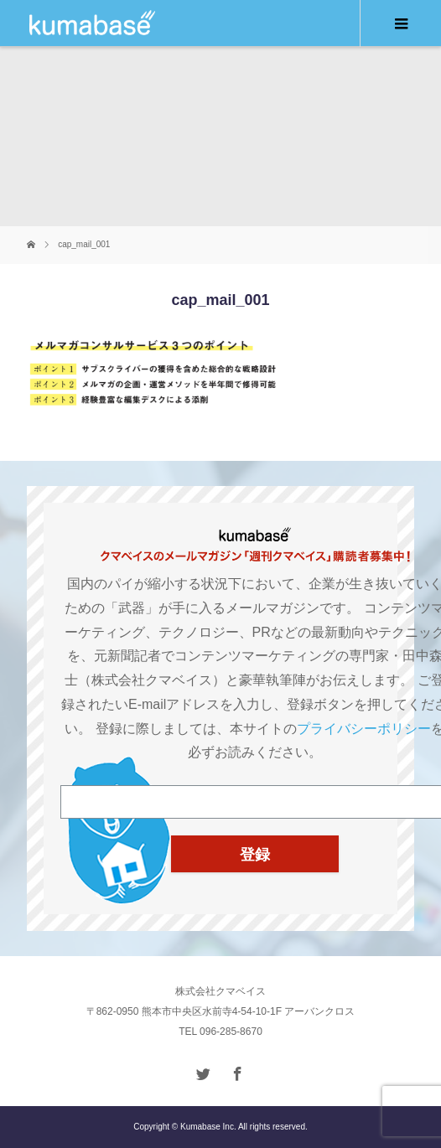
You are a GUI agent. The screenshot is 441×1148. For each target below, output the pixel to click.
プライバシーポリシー (364, 728)
